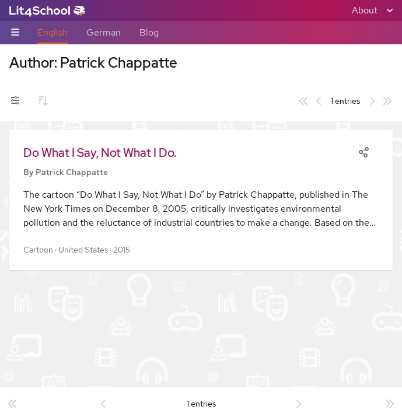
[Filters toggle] (15, 100)
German (103, 32)
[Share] (363, 151)
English (52, 32)
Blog (149, 32)
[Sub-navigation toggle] (15, 33)
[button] (201, 200)
